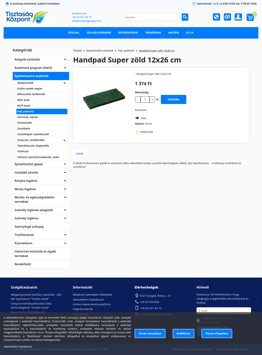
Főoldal (73, 32)
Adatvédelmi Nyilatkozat (88, 299)
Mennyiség (141, 92)
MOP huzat (23, 105)
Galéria (173, 32)
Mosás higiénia (25, 189)
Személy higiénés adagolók (34, 210)
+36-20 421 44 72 (81, 17)
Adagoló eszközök (27, 59)
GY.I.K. (190, 32)
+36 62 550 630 (149, 302)
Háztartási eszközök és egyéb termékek (35, 253)
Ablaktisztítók (25, 83)
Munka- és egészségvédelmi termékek (34, 199)
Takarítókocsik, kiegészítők (33, 145)
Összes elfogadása (217, 333)
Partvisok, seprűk (27, 117)
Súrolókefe (23, 128)
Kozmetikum (23, 243)
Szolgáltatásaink (99, 32)
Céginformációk (83, 309)
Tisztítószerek (24, 235)
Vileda (148, 123)
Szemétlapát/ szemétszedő (33, 134)
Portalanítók (24, 122)
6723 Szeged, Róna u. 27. (156, 295)
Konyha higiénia (26, 181)
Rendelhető (23, 264)
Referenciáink (128, 32)
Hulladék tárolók (26, 172)
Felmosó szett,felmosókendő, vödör (38, 157)
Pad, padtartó (25, 111)
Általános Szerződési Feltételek (92, 294)
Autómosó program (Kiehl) (33, 68)
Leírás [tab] (80, 153)
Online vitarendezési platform (92, 304)
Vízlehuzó (23, 151)
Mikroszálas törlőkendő (31, 94)
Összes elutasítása (150, 333)
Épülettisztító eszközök (32, 76)
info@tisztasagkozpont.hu (87, 21)
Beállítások (183, 333)
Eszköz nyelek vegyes (29, 88)
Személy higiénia (26, 218)
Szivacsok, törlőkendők (30, 140)
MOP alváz (23, 100)
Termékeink (153, 32)
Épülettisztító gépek (29, 164)
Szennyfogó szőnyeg (29, 227)
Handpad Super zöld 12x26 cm (156, 50)
